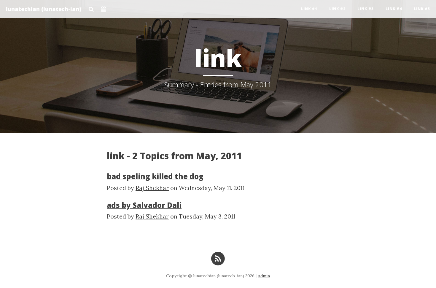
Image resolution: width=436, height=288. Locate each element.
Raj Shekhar (152, 188)
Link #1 (309, 8)
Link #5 (422, 8)
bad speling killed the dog (155, 176)
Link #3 (365, 8)
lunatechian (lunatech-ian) (43, 8)
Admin (264, 275)
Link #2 (337, 8)
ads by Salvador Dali (144, 205)
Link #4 (394, 8)
